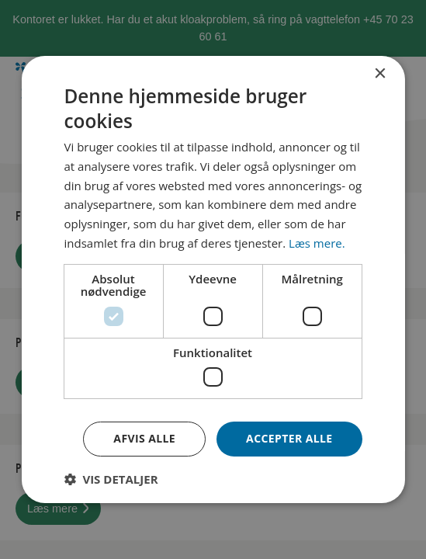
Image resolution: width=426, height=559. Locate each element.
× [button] (380, 74)
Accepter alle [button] (289, 438)
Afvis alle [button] (144, 438)
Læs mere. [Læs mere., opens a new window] (317, 243)
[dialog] (212, 279)
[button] (111, 479)
